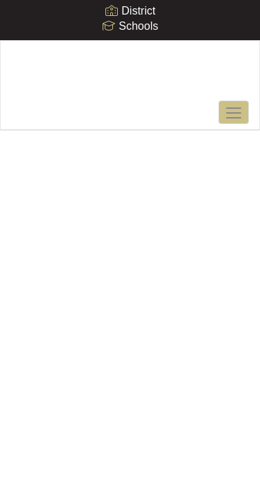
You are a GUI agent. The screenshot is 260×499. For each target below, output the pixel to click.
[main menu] (233, 112)
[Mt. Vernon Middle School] (129, 75)
